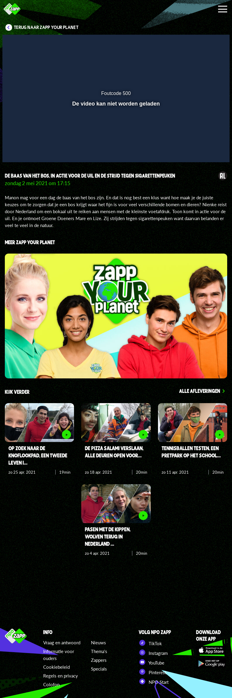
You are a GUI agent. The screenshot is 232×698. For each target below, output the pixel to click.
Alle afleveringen (199, 390)
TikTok (150, 642)
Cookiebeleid (56, 667)
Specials (99, 668)
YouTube (151, 662)
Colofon (51, 684)
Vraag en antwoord (61, 642)
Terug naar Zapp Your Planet (46, 27)
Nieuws (98, 642)
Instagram (153, 652)
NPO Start (154, 681)
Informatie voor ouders (58, 655)
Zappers (99, 660)
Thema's (99, 651)
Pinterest (152, 671)
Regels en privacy (60, 675)
